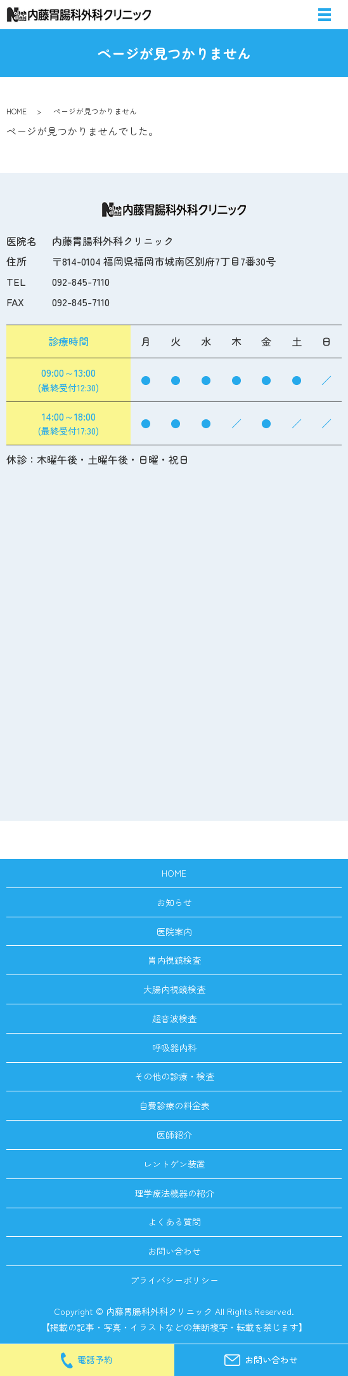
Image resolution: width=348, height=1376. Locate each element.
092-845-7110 (81, 281)
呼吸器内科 (174, 1047)
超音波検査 (174, 1018)
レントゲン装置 (174, 1163)
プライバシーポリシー (174, 1280)
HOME (16, 110)
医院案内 (174, 931)
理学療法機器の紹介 (174, 1193)
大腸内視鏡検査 (174, 989)
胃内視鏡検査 (174, 960)
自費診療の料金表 (174, 1105)
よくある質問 (174, 1221)
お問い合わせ (174, 1250)
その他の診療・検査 (174, 1076)
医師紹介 (174, 1134)
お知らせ (174, 902)
